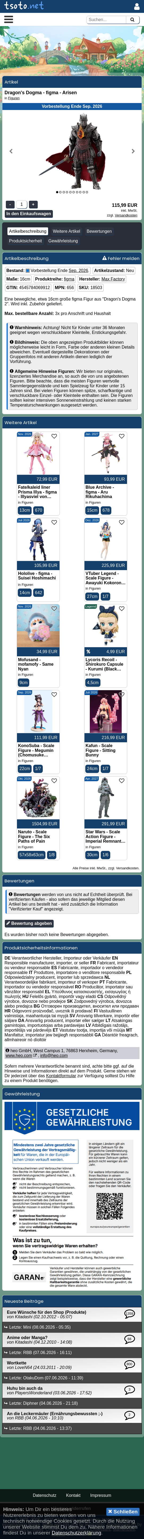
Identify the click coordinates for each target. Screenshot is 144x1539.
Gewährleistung (63, 241)
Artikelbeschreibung (27, 231)
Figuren (14, 98)
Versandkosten (126, 215)
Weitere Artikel (66, 231)
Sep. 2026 (78, 270)
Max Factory (113, 279)
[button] (8, 19)
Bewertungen (99, 231)
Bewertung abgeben (29, 923)
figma (69, 279)
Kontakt (73, 1495)
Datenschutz (44, 1495)
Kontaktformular (61, 1076)
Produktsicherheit (25, 241)
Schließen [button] (123, 1511)
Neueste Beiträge (24, 1301)
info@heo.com (53, 1055)
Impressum (100, 1495)
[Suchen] (132, 20)
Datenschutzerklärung (76, 1533)
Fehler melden (120, 258)
